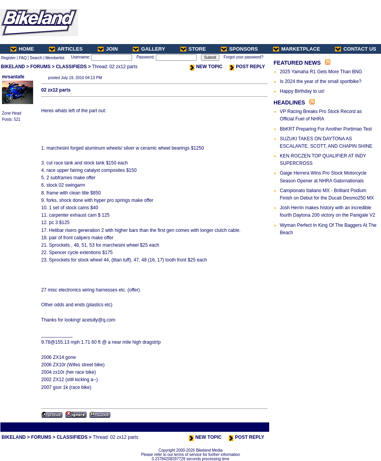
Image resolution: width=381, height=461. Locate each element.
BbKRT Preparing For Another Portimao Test (326, 129)
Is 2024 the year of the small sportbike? (320, 81)
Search (36, 58)
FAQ (22, 58)
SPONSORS (239, 49)
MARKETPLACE (296, 49)
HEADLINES (289, 102)
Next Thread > (255, 427)
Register (8, 58)
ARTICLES (66, 49)
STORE (193, 49)
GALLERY (149, 49)
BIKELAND (13, 66)
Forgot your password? (243, 57)
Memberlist (54, 58)
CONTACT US (355, 49)
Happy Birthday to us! (302, 91)
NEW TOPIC (206, 66)
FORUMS (40, 66)
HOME (22, 49)
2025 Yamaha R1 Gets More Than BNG (321, 71)
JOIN (108, 49)
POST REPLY (247, 66)
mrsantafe (13, 76)
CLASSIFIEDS (71, 66)
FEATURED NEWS (297, 63)
